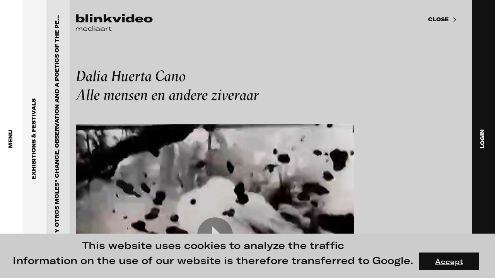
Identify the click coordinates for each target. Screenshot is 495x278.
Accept (449, 261)
